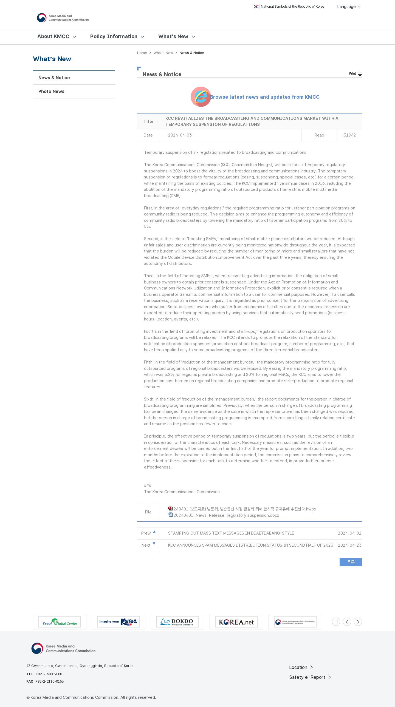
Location (301, 667)
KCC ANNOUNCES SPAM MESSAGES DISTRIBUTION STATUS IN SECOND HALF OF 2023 (250, 545)
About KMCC (53, 36)
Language (349, 6)
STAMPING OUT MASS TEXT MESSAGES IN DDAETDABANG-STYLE (231, 533)
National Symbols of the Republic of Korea (289, 6)
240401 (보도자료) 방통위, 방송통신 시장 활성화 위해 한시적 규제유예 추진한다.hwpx (245, 509)
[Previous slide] (347, 622)
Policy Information (113, 36)
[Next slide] (358, 622)
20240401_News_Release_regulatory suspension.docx (226, 515)
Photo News (51, 91)
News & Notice (54, 77)
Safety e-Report (310, 677)
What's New (173, 36)
